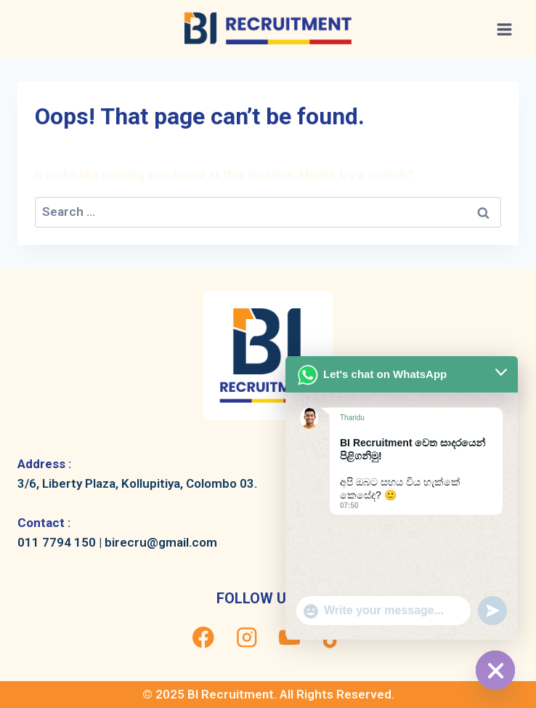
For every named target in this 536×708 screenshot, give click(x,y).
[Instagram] (246, 637)
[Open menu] (504, 29)
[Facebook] (203, 637)
